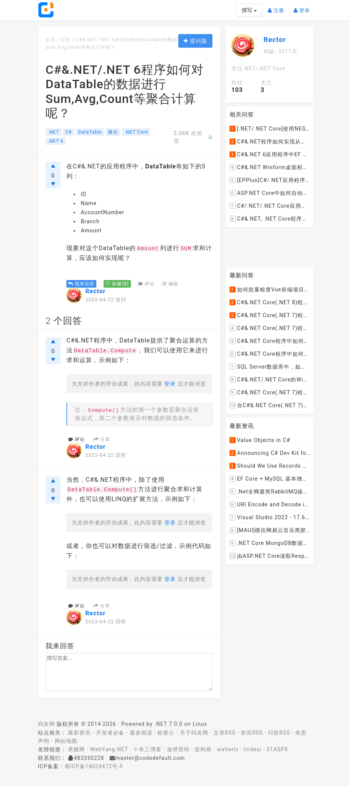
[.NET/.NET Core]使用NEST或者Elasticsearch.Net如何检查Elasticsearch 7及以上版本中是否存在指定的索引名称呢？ (270, 129)
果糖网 (76, 749)
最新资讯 (79, 733)
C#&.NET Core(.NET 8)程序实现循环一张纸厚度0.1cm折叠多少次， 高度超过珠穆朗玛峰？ (270, 302)
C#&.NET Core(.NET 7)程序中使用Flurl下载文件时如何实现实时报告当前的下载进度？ (270, 392)
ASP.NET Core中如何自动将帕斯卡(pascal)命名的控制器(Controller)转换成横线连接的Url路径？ (270, 193)
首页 (50, 39)
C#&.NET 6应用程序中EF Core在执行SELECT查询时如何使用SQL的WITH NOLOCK (270, 154)
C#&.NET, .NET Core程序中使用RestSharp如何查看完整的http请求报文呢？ (270, 219)
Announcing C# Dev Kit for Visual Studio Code (270, 453)
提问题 (195, 41)
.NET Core (136, 132)
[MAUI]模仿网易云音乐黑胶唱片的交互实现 (270, 530)
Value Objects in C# (260, 440)
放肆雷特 (178, 749)
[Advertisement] (278, 244)
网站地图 (66, 741)
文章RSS (225, 733)
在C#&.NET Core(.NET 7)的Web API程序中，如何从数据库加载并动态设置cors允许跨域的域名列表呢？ (270, 405)
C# (68, 132)
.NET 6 (55, 141)
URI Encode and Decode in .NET (270, 504)
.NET (53, 132)
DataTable (90, 132)
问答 (66, 39)
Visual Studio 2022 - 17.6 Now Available (270, 517)
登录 (304, 7)
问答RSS (279, 733)
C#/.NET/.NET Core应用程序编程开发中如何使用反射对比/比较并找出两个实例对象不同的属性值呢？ (270, 206)
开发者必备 (110, 733)
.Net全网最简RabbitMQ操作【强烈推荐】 (270, 492)
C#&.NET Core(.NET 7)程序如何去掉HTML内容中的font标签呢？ (270, 328)
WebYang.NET (109, 749)
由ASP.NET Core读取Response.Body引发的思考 (270, 556)
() (117, 283)
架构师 (203, 749)
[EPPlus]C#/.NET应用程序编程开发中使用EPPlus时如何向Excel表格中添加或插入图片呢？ (270, 180)
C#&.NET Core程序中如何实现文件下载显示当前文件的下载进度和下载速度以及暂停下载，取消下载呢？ (270, 354)
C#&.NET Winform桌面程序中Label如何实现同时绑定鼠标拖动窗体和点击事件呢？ (270, 167)
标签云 (165, 733)
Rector (95, 291)
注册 (278, 7)
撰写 (249, 10)
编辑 (170, 283)
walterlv (227, 749)
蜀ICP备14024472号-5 (93, 766)
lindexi (252, 749)
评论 (146, 283)
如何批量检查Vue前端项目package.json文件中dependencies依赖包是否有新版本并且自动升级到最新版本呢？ (270, 289)
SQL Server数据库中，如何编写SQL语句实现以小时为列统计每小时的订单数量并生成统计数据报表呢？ (270, 367)
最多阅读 (141, 733)
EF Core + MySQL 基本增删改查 (270, 479)
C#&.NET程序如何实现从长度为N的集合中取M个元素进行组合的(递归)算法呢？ (270, 142)
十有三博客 (147, 749)
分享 (102, 439)
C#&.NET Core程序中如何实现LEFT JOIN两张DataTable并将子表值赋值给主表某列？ (270, 341)
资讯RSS (252, 733)
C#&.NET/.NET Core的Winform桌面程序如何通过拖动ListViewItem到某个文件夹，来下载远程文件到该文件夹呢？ (270, 380)
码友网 (46, 724)
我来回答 (81, 283)
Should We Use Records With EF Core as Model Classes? (270, 466)
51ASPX (277, 749)
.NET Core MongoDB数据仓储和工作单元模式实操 (270, 543)
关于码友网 (194, 733)
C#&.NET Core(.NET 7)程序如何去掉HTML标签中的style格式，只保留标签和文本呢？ (270, 315)
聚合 (113, 132)
